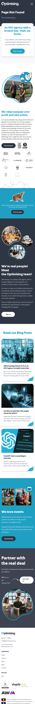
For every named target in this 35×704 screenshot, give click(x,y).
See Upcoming (8, 539)
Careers (3, 658)
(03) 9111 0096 (6, 638)
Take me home (17, 51)
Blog (2, 664)
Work (3, 661)
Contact (3, 668)
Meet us (8, 314)
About (3, 655)
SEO (2, 676)
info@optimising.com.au (8, 641)
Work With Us (26, 580)
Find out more (8, 146)
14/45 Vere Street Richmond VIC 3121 (7, 645)
